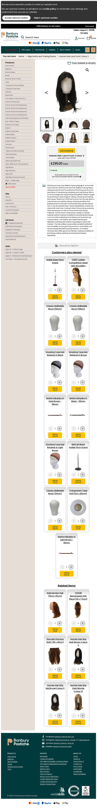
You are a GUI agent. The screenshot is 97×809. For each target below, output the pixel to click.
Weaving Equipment (12, 161)
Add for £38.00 (55, 343)
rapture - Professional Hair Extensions (18, 256)
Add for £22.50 (55, 676)
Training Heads (11, 154)
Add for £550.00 (55, 297)
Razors (7, 128)
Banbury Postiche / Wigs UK (64, 743)
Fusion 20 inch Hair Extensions (16, 115)
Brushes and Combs (13, 79)
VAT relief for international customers (53, 764)
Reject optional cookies (46, 17)
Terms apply (89, 26)
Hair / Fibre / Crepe (12, 121)
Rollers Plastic (10, 141)
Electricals (9, 95)
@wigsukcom (84, 740)
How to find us (78, 761)
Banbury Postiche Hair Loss (64, 737)
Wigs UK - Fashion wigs (14, 249)
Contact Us (9, 203)
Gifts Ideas (26, 50)
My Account (77, 766)
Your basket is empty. (81, 62)
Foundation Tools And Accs (15, 98)
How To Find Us (10, 207)
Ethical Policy (45, 771)
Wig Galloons (10, 171)
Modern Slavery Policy (48, 784)
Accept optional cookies (16, 18)
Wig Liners (9, 174)
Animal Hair (40, 50)
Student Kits (77, 771)
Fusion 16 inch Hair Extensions (16, 108)
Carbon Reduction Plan (48, 781)
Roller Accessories (12, 131)
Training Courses (11, 233)
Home (21, 56)
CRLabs (8, 92)
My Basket (43, 756)
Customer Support (12, 210)
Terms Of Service (46, 774)
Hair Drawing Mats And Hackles (16, 118)
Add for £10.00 (78, 630)
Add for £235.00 (78, 676)
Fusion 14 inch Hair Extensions (16, 105)
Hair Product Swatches (13, 226)
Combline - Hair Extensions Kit (16, 259)
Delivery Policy (45, 769)
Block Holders (65, 50)
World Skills (77, 769)
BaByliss (52, 50)
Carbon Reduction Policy (49, 779)
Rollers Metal (9, 134)
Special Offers (11, 50)
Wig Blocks (9, 167)
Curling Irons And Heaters (14, 85)
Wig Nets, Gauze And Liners (15, 177)
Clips (7, 82)
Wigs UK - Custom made (14, 253)
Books (77, 50)
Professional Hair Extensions (15, 236)
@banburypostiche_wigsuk (65, 740)
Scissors (8, 144)
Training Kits (9, 157)
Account (81, 38)
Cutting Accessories (12, 89)
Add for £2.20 (55, 389)
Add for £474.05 (78, 481)
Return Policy (44, 766)
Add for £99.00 (78, 297)
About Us (8, 200)
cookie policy (49, 8)
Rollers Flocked (10, 138)
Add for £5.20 (78, 527)
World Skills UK (10, 239)
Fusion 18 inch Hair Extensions (16, 111)
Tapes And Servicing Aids (14, 151)
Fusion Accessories (12, 102)
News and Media (11, 213)
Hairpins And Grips (12, 125)
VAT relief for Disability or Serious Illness (54, 761)
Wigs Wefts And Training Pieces (42, 56)
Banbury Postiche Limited (62, 746)
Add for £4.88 (55, 630)
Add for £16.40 (55, 435)
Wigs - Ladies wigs (12, 180)
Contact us (77, 764)
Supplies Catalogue (12, 230)
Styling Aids (9, 148)
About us (76, 759)
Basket (93, 38)
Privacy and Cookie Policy (49, 776)
